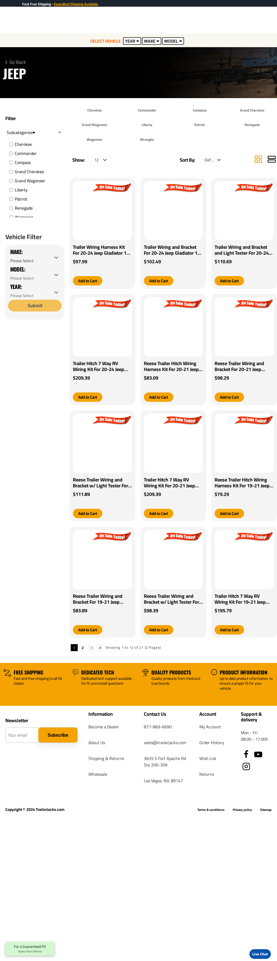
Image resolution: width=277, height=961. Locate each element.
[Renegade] (11, 208)
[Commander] (11, 153)
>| (100, 648)
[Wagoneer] (11, 217)
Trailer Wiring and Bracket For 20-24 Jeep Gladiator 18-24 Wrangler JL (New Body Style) (173, 250)
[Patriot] (11, 199)
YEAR (132, 41)
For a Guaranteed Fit (30, 948)
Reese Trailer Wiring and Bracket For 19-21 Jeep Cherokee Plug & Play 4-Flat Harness (102, 600)
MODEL (173, 41)
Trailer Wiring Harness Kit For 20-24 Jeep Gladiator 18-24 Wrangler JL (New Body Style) (102, 250)
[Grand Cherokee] (11, 171)
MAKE (151, 41)
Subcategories (21, 132)
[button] (88, 281)
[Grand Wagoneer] (11, 181)
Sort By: (187, 159)
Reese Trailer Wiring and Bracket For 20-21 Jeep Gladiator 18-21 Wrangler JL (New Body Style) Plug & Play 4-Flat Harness (243, 367)
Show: (78, 159)
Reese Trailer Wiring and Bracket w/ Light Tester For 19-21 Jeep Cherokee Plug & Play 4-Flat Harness (173, 600)
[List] (271, 160)
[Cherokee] (11, 144)
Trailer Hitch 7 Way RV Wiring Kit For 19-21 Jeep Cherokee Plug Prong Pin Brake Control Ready (240, 600)
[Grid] (258, 160)
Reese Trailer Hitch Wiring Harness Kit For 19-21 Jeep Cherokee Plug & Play (242, 483)
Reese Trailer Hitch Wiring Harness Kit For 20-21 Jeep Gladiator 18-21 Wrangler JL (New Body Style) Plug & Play (172, 367)
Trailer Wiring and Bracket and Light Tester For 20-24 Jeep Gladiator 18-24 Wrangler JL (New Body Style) (242, 250)
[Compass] (11, 162)
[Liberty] (11, 190)
